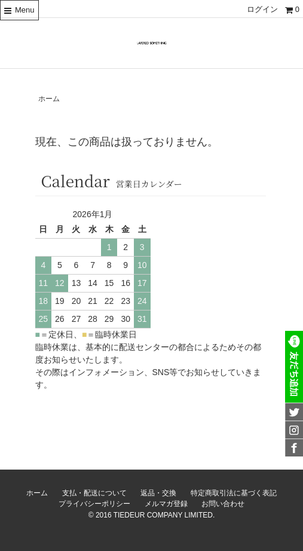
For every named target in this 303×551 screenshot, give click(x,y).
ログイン (262, 9)
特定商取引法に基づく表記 (234, 493)
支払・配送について (94, 493)
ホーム (49, 99)
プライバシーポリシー (94, 504)
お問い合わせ (222, 504)
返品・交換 (158, 493)
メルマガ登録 (166, 504)
